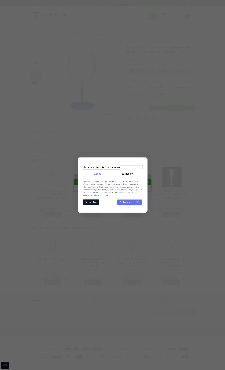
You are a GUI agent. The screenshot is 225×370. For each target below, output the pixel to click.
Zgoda (97, 173)
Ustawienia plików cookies (101, 167)
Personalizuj (91, 202)
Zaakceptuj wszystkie (130, 202)
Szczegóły (127, 173)
